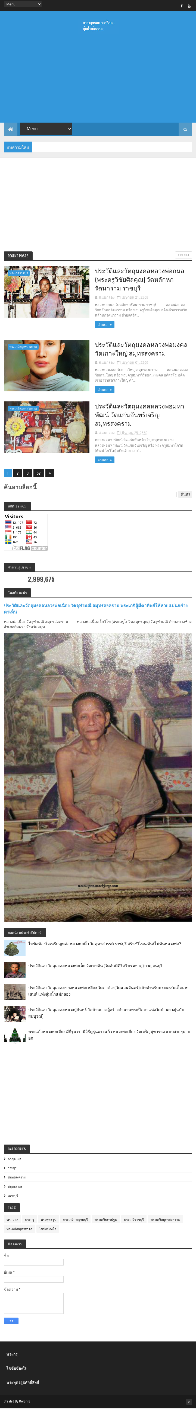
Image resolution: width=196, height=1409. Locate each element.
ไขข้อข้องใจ (47, 1229)
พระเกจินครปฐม (106, 1219)
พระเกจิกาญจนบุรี (75, 1219)
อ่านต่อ (99, 324)
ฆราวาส (12, 1219)
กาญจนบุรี (14, 1159)
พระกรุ (29, 1219)
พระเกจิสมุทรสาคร (19, 1229)
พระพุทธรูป (48, 1219)
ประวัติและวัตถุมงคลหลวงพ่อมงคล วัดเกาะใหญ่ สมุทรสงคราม (137, 349)
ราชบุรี (12, 1168)
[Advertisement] (98, 206)
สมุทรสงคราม (17, 1177)
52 (39, 473)
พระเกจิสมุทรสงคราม (23, 347)
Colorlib (24, 1401)
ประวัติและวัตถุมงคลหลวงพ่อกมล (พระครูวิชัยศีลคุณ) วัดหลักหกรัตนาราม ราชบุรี (136, 279)
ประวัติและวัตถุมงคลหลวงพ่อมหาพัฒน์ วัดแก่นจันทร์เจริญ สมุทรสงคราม (136, 414)
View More (183, 255)
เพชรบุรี (13, 1196)
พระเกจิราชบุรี (19, 273)
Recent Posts (18, 256)
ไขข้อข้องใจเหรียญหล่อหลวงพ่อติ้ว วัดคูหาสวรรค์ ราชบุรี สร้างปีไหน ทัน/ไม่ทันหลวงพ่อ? (104, 944)
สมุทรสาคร (15, 1186)
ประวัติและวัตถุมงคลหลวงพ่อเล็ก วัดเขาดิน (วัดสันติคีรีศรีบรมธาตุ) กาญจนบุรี (95, 966)
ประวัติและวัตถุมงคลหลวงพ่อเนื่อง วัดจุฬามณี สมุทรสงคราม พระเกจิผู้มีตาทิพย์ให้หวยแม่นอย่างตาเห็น (96, 608)
